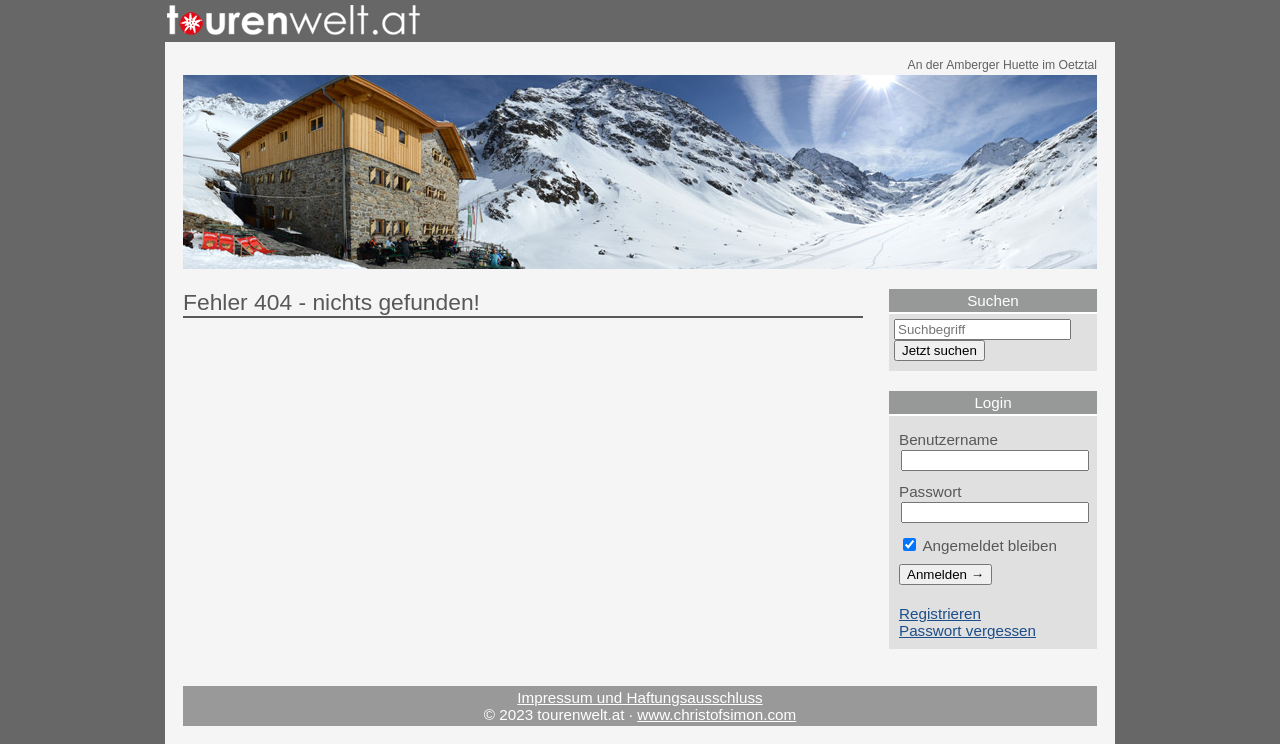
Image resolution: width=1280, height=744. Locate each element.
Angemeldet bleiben (980, 545)
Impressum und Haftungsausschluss (639, 697)
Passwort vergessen (967, 630)
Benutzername (948, 439)
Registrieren (940, 613)
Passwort (930, 491)
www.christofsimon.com (716, 714)
